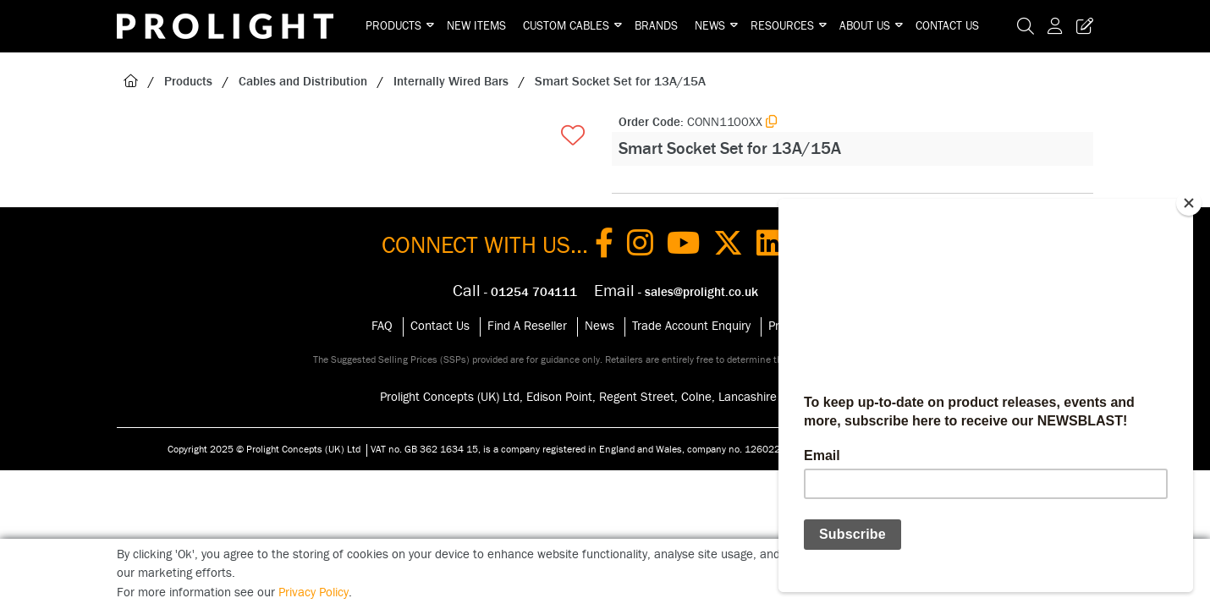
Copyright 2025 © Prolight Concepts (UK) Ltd (264, 449)
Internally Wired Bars (451, 81)
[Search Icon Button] (1025, 26)
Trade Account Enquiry (691, 326)
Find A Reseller (527, 326)
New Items (476, 26)
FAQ (382, 326)
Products (393, 26)
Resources (782, 26)
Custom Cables (566, 26)
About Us (864, 26)
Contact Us (947, 26)
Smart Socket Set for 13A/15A (620, 81)
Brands (656, 26)
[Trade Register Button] (1081, 26)
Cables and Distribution (303, 81)
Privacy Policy (313, 592)
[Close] (1189, 203)
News (710, 26)
